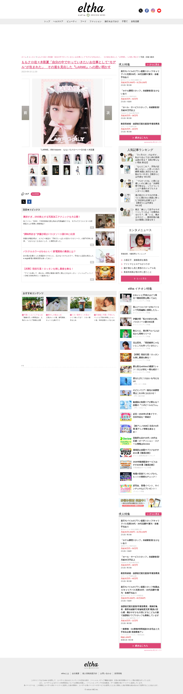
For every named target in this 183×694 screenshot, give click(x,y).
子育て (125, 21)
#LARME (35, 194)
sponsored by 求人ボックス (153, 142)
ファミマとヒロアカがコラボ (137, 264)
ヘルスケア (58, 21)
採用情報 (118, 673)
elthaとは (65, 673)
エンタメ (32, 57)
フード (83, 21)
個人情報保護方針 (89, 673)
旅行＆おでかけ (112, 21)
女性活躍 (135, 21)
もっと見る (142, 278)
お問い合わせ (105, 673)
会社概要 (75, 673)
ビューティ (72, 21)
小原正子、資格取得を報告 (136, 260)
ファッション (95, 21)
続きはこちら (141, 137)
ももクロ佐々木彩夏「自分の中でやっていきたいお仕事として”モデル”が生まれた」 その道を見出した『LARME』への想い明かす (88, 57)
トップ (47, 21)
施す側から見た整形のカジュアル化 (140, 268)
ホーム (24, 57)
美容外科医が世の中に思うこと (138, 272)
